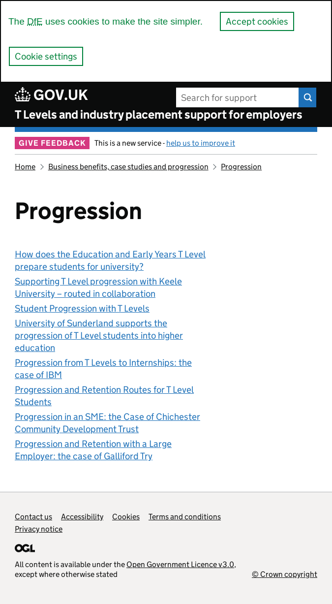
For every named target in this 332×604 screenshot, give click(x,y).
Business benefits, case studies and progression (128, 166)
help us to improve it (200, 143)
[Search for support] (238, 97)
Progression (241, 166)
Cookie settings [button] (46, 56)
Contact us (33, 516)
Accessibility (82, 516)
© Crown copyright (284, 574)
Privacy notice (38, 529)
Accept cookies (257, 21)
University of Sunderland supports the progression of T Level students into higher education (99, 335)
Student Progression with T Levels (82, 308)
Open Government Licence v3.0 (180, 564)
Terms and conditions (185, 516)
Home (25, 166)
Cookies (126, 516)
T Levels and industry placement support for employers (158, 114)
